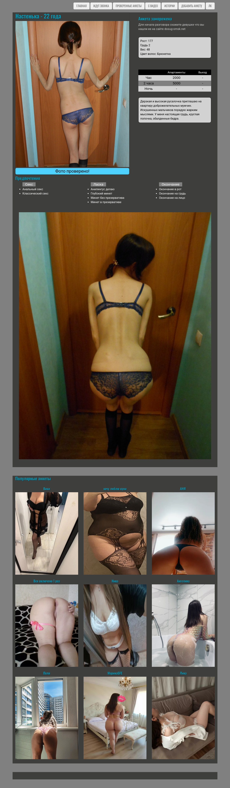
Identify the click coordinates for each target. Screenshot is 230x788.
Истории (169, 6)
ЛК (210, 6)
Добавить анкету (191, 6)
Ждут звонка (101, 6)
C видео (153, 6)
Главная (81, 6)
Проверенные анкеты (129, 6)
